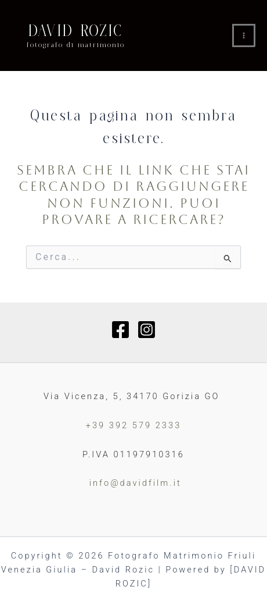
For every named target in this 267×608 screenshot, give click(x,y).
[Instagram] (146, 329)
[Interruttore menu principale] (243, 35)
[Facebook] (120, 329)
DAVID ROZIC (75, 31)
